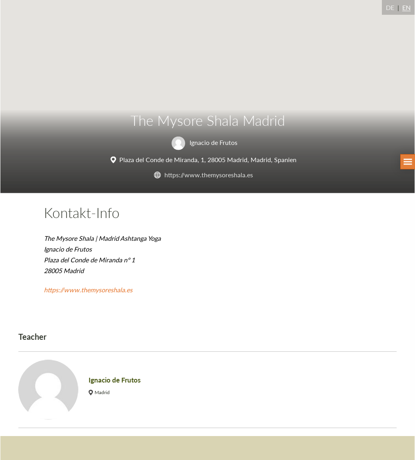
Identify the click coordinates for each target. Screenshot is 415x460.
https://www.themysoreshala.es (208, 174)
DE (390, 7)
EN (406, 7)
